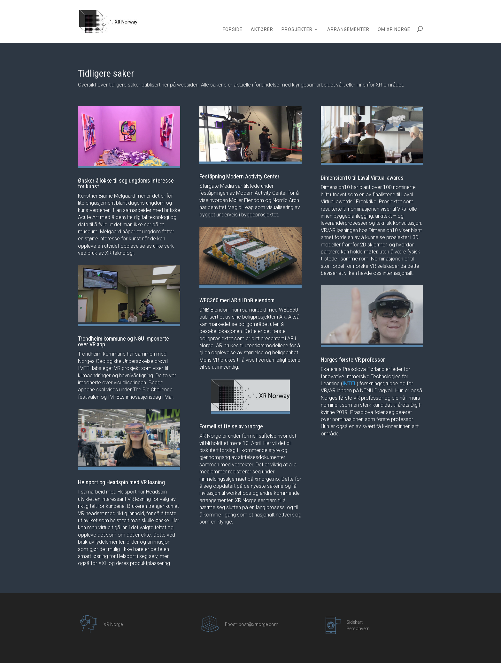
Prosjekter (296, 29)
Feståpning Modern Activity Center (239, 176)
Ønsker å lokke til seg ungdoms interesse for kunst (126, 183)
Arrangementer (348, 29)
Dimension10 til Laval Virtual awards (362, 177)
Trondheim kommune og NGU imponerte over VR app (123, 341)
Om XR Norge (394, 29)
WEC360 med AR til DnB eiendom (236, 300)
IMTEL (350, 383)
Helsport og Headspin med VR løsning (121, 482)
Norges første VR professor (353, 359)
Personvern (358, 628)
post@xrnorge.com (258, 624)
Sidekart (354, 622)
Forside (233, 29)
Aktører (262, 29)
